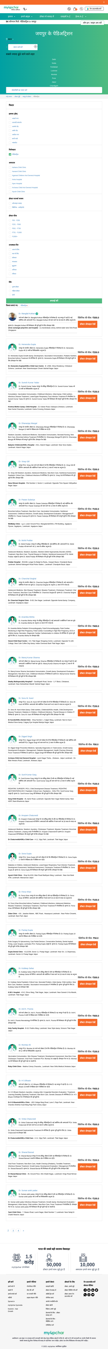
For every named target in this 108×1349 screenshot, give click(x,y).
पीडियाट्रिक (13, 154)
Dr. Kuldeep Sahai (26, 968)
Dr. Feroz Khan (25, 892)
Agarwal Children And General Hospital (24, 175)
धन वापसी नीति (31, 1294)
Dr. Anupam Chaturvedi (28, 815)
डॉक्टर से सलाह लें (47, 16)
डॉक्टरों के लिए (70, 1282)
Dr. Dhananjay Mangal (28, 423)
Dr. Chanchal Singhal (27, 579)
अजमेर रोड (13, 126)
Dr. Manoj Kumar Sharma (29, 657)
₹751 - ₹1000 (15, 232)
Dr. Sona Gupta (25, 854)
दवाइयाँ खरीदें (50, 1286)
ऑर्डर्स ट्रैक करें (50, 1294)
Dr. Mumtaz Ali (25, 1045)
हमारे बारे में (11, 1286)
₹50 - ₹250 (14, 220)
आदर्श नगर (14, 118)
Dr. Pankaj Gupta (26, 930)
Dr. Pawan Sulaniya (27, 500)
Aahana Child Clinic (17, 167)
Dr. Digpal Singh (25, 736)
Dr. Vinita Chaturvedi (27, 1119)
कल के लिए (14, 253)
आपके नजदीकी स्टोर (52, 1301)
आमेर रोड (13, 130)
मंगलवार (13, 261)
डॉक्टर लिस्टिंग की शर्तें (71, 1290)
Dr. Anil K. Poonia (26, 1009)
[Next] (23, 1230)
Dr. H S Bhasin (25, 1081)
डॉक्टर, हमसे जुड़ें (69, 1286)
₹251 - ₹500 (15, 224)
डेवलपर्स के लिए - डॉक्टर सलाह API (53, 1314)
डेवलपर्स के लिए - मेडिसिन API (51, 1320)
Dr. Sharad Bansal (26, 1152)
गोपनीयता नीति (31, 1286)
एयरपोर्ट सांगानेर (15, 122)
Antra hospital (15, 179)
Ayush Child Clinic (17, 191)
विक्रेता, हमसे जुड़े (51, 1309)
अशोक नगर (14, 134)
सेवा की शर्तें (30, 1290)
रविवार (12, 274)
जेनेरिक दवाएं (50, 1298)
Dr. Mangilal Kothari (28, 314)
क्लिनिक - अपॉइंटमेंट (16, 207)
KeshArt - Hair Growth (13, 1310)
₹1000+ (13, 236)
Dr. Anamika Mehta (26, 617)
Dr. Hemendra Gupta (27, 344)
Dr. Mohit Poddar (26, 540)
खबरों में (10, 1290)
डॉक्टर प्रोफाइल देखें (87, 324)
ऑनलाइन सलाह (15, 203)
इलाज (10, 16)
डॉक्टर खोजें (49, 1305)
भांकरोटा (13, 142)
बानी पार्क (13, 138)
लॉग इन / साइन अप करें (92, 23)
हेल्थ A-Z (80, 16)
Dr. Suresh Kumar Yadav (29, 382)
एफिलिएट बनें (50, 1325)
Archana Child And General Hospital (23, 187)
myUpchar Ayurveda (15, 1305)
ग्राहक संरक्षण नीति (32, 1298)
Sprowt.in (11, 1301)
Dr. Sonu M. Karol (26, 698)
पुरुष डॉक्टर (14, 287)
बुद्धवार (12, 266)
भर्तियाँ (10, 1298)
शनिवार (13, 270)
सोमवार (13, 257)
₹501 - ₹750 (15, 228)
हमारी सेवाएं (50, 1282)
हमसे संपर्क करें (12, 1294)
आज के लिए (14, 249)
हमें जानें (10, 1282)
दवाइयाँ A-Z (65, 16)
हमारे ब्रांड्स (25, 16)
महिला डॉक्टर (14, 291)
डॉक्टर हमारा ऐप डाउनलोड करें (69, 1295)
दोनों (12, 295)
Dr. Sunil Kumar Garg (27, 775)
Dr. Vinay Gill (24, 461)
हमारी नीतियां (31, 1282)
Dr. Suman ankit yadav (28, 1190)
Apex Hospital (15, 183)
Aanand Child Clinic (17, 171)
